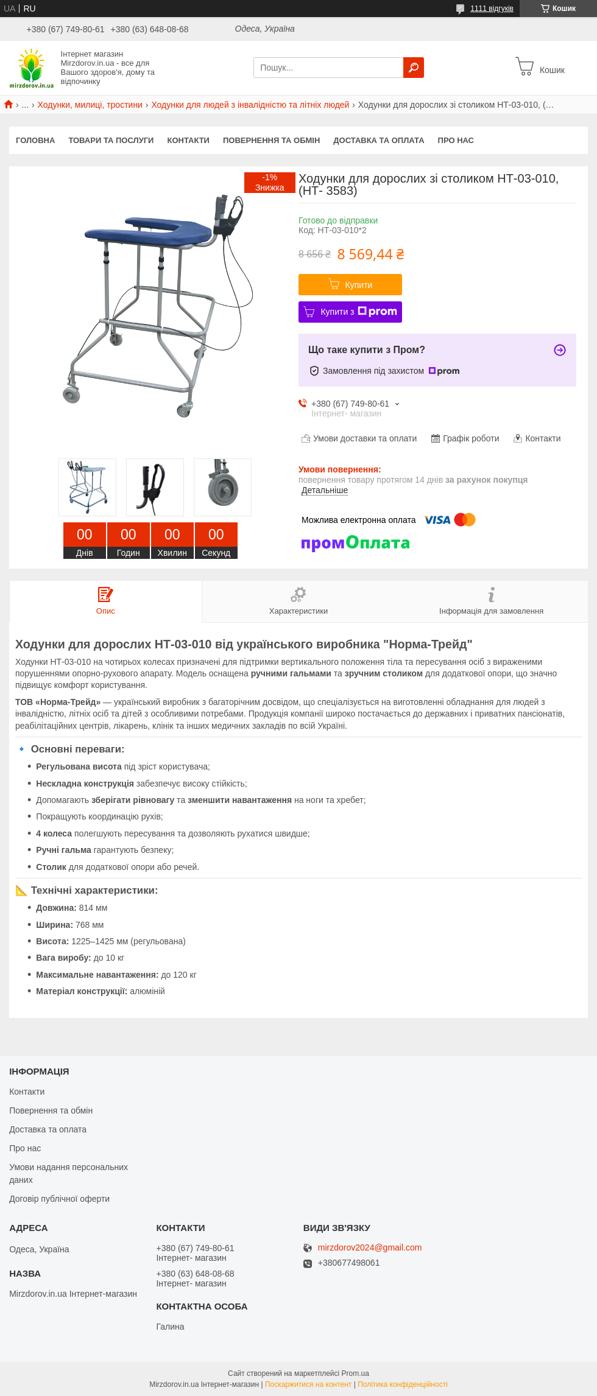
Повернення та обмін (271, 140)
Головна (35, 140)
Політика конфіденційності (403, 1384)
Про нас (456, 140)
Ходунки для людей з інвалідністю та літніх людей (250, 105)
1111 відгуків (492, 8)
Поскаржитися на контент (308, 1384)
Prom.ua (355, 1373)
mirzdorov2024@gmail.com (370, 1247)
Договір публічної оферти (59, 1199)
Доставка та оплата (378, 140)
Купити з (358, 311)
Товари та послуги (111, 140)
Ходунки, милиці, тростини (90, 105)
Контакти (188, 140)
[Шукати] (413, 67)
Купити (359, 285)
